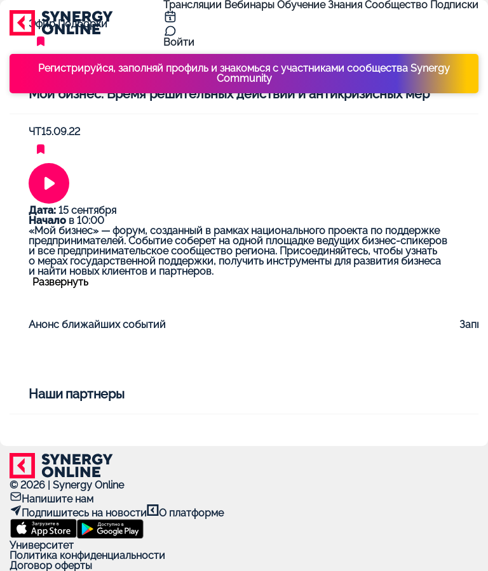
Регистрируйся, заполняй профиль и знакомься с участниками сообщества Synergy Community (244, 73)
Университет (42, 545)
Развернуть (60, 282)
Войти (178, 42)
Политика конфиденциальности (87, 555)
